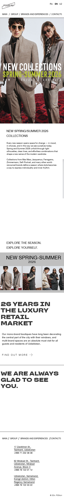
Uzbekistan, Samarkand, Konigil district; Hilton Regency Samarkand (26, 479)
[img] (8, 5)
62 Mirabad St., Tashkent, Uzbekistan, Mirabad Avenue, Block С (27, 464)
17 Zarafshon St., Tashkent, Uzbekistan (24, 448)
